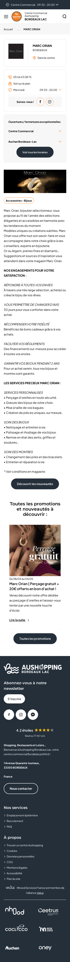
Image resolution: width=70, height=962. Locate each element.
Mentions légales (17, 867)
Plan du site (13, 878)
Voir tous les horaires (35, 152)
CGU (10, 862)
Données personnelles (20, 856)
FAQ (9, 826)
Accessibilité (14, 873)
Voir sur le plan (19, 83)
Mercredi (35, 90)
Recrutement (15, 821)
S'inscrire (14, 699)
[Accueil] (9, 29)
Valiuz (40, 892)
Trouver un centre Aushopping (25, 845)
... (18, 29)
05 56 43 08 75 (20, 77)
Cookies (12, 850)
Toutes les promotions (35, 639)
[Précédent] (10, 629)
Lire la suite (19, 620)
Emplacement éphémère (22, 815)
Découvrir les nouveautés (35, 484)
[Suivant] (60, 629)
